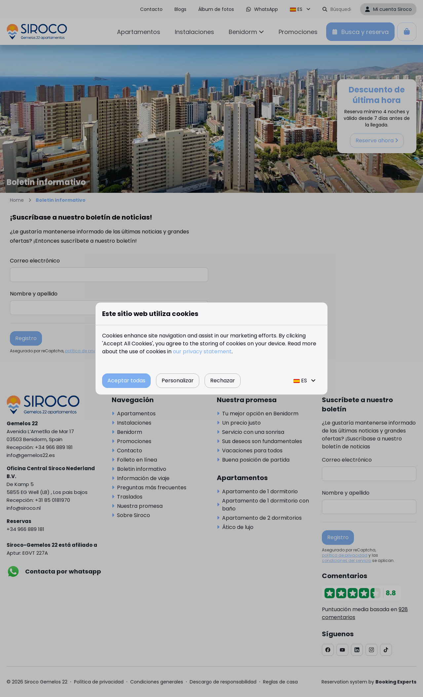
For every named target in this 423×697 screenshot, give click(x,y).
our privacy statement (202, 351)
